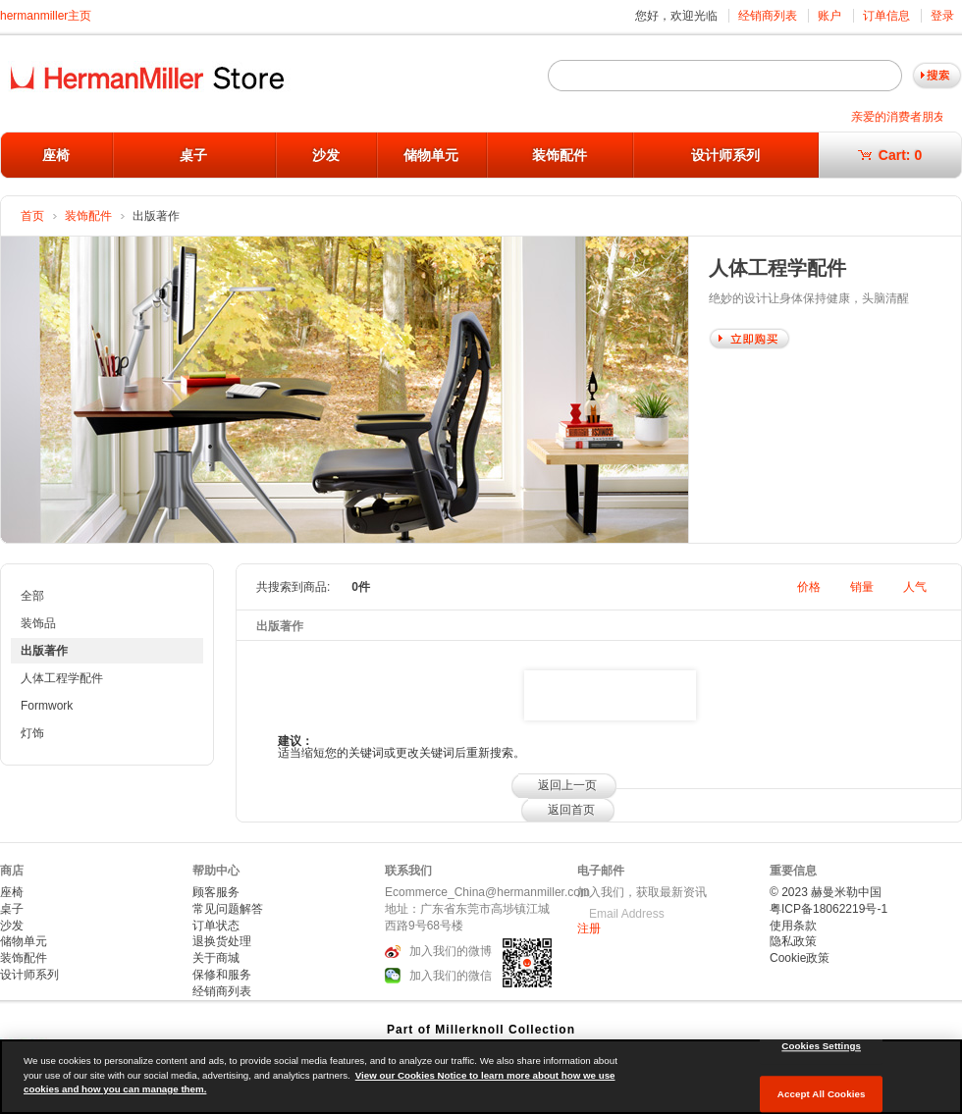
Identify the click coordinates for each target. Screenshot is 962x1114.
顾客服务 (216, 892)
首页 (32, 216)
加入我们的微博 (450, 951)
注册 (589, 928)
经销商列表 (767, 16)
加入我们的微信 (450, 976)
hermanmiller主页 (45, 16)
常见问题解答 (227, 909)
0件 (360, 587)
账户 (829, 16)
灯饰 (32, 733)
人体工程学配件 (62, 678)
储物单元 (430, 155)
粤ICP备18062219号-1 (828, 909)
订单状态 (216, 925)
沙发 (326, 155)
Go (937, 75)
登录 (942, 16)
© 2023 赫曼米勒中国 (826, 892)
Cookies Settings (821, 1045)
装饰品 (38, 623)
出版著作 (44, 651)
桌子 (193, 155)
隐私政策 (793, 941)
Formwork (47, 706)
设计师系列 (725, 155)
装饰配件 (559, 155)
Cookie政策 (799, 958)
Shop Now (749, 338)
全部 (32, 596)
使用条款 (793, 925)
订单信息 (886, 16)
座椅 (56, 155)
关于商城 (216, 958)
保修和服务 (221, 974)
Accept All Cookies (821, 1093)
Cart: (890, 155)
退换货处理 (221, 941)
